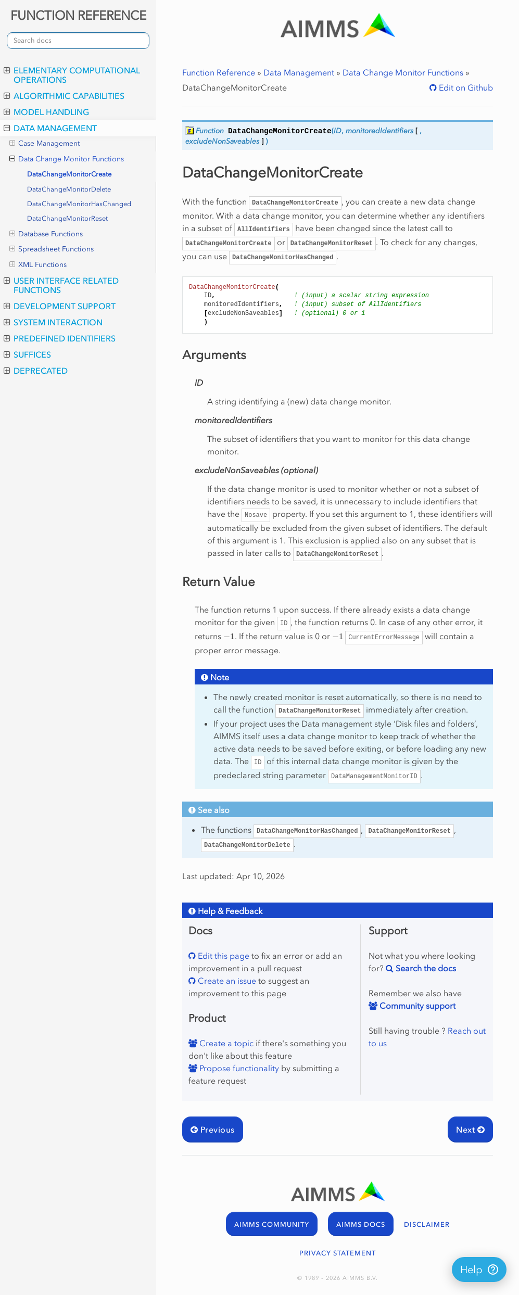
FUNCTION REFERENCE (78, 15)
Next (470, 1129)
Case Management (44, 143)
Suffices (27, 354)
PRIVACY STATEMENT (337, 1253)
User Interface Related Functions (61, 285)
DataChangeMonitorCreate (69, 174)
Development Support (60, 306)
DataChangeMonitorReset (67, 218)
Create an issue (226, 980)
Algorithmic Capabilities (64, 96)
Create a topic (225, 1043)
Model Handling (46, 112)
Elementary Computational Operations (72, 75)
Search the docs (425, 968)
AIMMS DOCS (360, 1224)
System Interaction (53, 322)
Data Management (50, 128)
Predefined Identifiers (60, 338)
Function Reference (218, 72)
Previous (213, 1129)
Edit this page (222, 955)
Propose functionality (238, 1068)
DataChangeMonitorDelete (69, 189)
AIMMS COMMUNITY (271, 1224)
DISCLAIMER (427, 1224)
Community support (416, 1005)
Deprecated (36, 370)
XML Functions (38, 265)
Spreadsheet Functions (51, 249)
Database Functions (46, 234)
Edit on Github (465, 87)
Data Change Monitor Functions (66, 159)
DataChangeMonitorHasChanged (79, 204)
